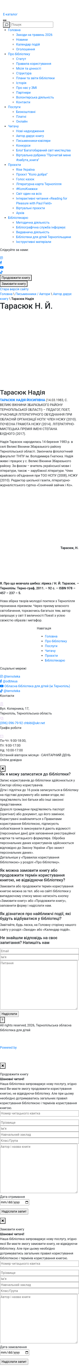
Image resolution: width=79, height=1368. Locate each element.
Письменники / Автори (32, 294)
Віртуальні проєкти (30, 208)
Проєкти (14, 165)
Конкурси (23, 145)
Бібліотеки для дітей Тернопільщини (43, 237)
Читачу (13, 126)
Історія (21, 83)
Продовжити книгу (16, 278)
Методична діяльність (33, 222)
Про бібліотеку (19, 54)
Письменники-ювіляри (33, 141)
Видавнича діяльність (32, 232)
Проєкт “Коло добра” (32, 174)
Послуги (14, 107)
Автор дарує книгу (30, 136)
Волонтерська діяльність (35, 97)
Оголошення (25, 49)
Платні (21, 117)
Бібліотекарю (18, 218)
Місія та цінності (28, 68)
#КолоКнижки (26, 189)
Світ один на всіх (29, 194)
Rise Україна (25, 170)
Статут (21, 59)
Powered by (39, 1047)
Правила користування (33, 64)
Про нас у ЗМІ (26, 88)
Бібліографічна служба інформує (40, 227)
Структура (23, 73)
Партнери (23, 92)
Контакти (23, 102)
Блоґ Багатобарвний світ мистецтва (43, 150)
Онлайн (22, 121)
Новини (22, 40)
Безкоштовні (25, 112)
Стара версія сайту (14, 289)
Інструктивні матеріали (33, 242)
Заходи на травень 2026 (34, 35)
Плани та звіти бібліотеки (35, 78)
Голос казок (25, 179)
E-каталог (10, 14)
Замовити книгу (14, 284)
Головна (14, 30)
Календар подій (28, 44)
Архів (20, 213)
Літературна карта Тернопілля (38, 184)
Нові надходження (30, 131)
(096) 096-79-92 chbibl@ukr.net (22, 723)
